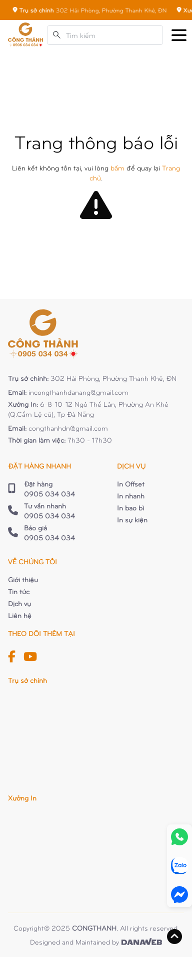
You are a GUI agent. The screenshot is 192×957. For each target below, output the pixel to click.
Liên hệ (20, 615)
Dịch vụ (19, 603)
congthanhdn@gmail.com (68, 428)
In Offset (130, 483)
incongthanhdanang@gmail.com (78, 392)
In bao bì (130, 507)
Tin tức (19, 591)
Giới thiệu (23, 579)
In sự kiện (132, 519)
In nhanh (130, 495)
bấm (117, 167)
